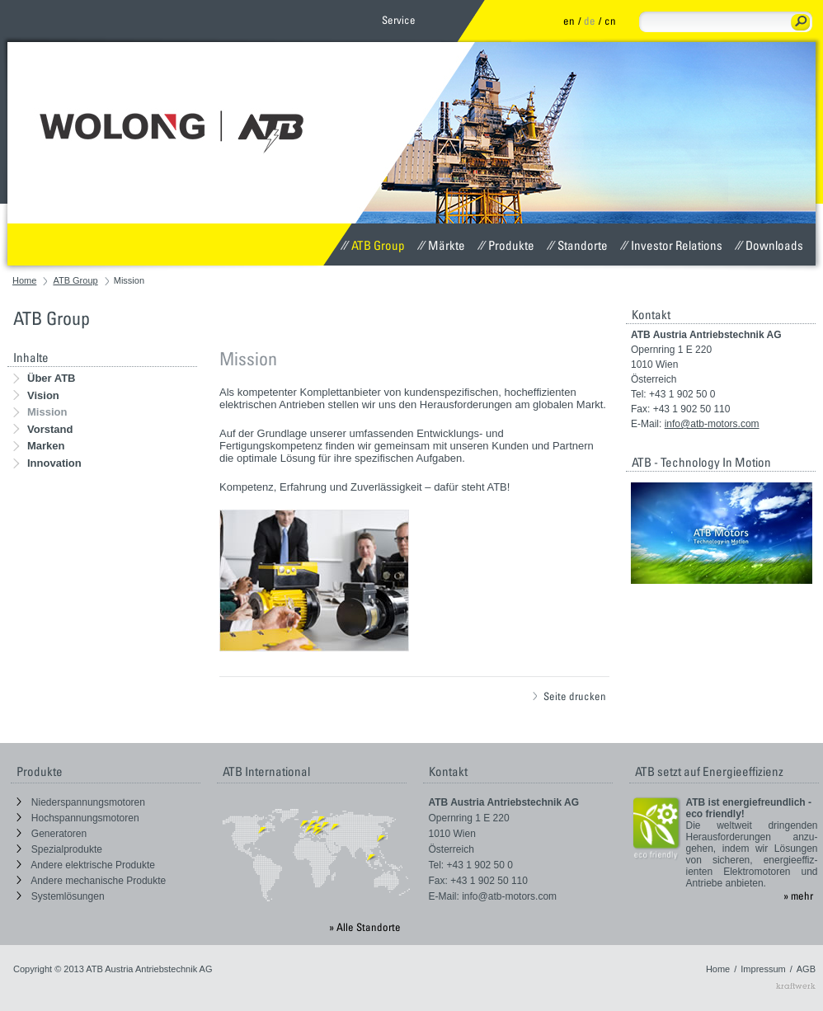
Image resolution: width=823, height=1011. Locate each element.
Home (24, 280)
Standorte (577, 244)
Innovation (47, 463)
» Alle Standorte (365, 926)
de (589, 20)
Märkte (441, 244)
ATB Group (373, 244)
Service (399, 19)
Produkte (505, 244)
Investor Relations (671, 244)
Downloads (769, 244)
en (569, 20)
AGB (806, 969)
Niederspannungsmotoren (80, 802)
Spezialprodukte (59, 849)
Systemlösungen (60, 896)
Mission (40, 412)
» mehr (798, 895)
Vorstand (43, 429)
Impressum (763, 969)
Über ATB (44, 378)
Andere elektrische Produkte (85, 865)
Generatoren (51, 833)
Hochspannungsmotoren (77, 818)
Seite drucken (569, 696)
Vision (36, 395)
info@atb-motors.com (712, 424)
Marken (39, 446)
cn (610, 20)
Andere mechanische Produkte (91, 880)
